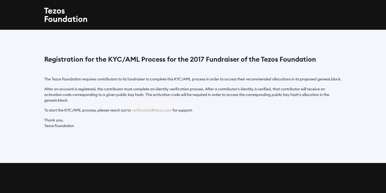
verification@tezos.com (152, 110)
